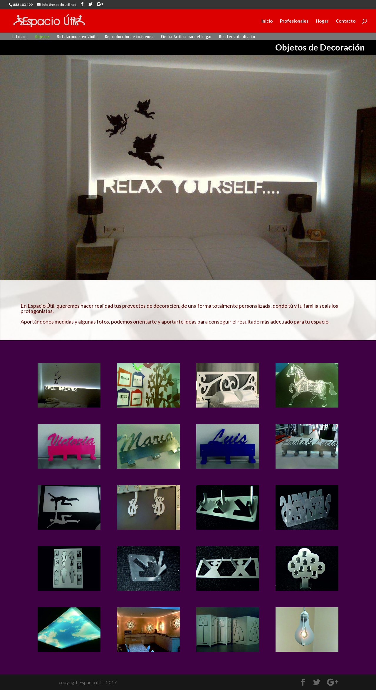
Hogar (322, 21)
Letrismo (20, 37)
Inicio (267, 21)
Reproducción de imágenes (129, 37)
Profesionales (294, 21)
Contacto (345, 21)
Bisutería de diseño (237, 37)
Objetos (42, 37)
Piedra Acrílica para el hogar (186, 37)
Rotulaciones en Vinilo (77, 37)
